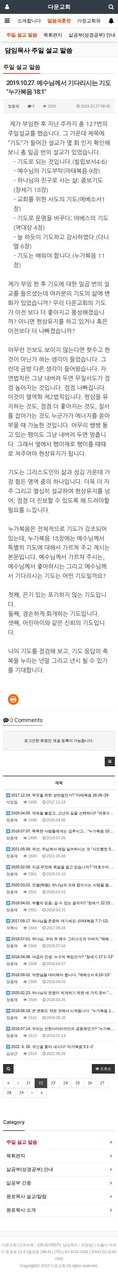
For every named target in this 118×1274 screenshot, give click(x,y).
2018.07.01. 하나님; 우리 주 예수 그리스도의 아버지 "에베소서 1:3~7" (60, 939)
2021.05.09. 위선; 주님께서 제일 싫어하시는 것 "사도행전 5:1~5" (60, 849)
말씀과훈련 (59, 21)
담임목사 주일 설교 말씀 (38, 50)
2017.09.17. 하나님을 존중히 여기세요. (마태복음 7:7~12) (57, 921)
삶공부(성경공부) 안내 (92, 35)
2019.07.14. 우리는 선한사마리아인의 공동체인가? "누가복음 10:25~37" (60, 1029)
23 (53, 1083)
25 (78, 1083)
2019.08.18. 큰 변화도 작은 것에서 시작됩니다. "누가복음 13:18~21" (60, 1011)
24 (65, 1083)
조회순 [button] (103, 1069)
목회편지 (52, 35)
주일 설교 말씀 (21, 35)
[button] (110, 761)
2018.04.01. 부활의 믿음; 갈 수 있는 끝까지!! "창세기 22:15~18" (60, 903)
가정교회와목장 (93, 21)
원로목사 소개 (21, 1210)
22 (41, 1083)
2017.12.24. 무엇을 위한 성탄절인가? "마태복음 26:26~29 (57, 795)
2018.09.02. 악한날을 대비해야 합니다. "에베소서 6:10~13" (58, 975)
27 (102, 1083)
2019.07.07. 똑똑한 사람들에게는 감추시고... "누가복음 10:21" (60, 831)
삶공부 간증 (18, 1182)
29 (21, 1093)
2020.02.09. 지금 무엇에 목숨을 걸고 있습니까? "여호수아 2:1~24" (60, 867)
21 (28, 1083)
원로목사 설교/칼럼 (26, 1196)
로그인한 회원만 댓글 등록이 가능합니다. (59, 740)
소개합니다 (29, 21)
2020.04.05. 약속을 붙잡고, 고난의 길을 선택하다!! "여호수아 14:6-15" (60, 813)
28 (9, 1093)
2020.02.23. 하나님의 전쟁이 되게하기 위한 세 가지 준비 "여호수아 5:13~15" (60, 993)
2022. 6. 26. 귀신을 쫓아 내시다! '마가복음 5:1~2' (50, 1047)
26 (90, 1083)
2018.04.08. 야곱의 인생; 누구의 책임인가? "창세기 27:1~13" (60, 957)
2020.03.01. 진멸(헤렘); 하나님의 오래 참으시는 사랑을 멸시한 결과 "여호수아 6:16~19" (60, 885)
